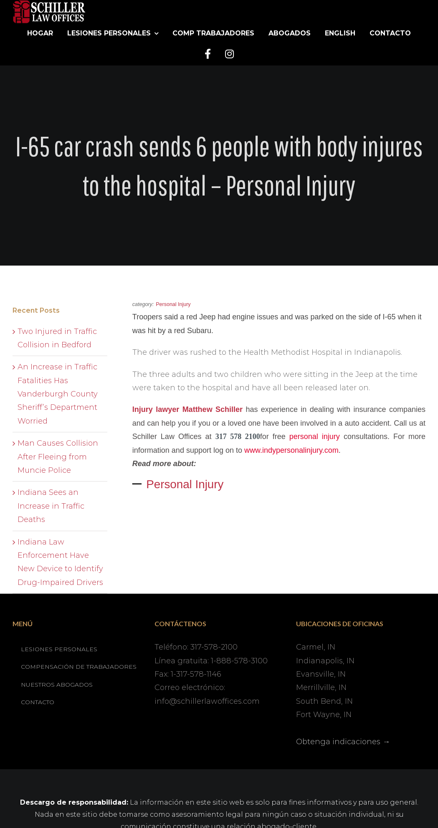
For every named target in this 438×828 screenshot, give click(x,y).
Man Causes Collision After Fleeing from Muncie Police (58, 457)
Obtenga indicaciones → (343, 741)
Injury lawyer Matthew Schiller (187, 409)
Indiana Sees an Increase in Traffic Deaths (51, 506)
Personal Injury (184, 484)
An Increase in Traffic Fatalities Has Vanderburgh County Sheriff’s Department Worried (58, 394)
